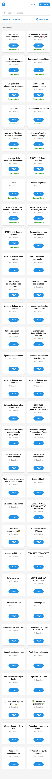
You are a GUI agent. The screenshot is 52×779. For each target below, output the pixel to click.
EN (32, 4)
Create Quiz (44, 19)
